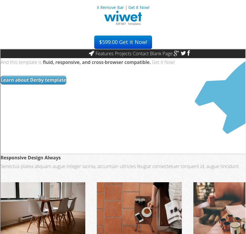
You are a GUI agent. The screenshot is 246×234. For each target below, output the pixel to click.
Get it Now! (138, 7)
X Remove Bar (110, 7)
